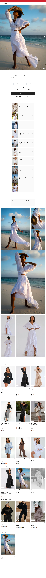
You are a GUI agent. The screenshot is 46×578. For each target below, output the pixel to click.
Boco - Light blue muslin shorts (6, 459)
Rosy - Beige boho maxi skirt (36, 389)
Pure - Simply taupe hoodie (35, 523)
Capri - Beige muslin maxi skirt (36, 490)
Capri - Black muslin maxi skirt (21, 424)
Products (5, 70)
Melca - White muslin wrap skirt (20, 490)
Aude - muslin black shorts (5, 389)
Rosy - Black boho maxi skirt (21, 389)
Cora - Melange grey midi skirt (6, 424)
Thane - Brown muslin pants (20, 459)
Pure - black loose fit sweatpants (20, 523)
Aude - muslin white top (36, 458)
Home (2, 70)
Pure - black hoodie (5, 522)
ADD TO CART (23, 93)
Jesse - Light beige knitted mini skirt (35, 424)
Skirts (8, 70)
